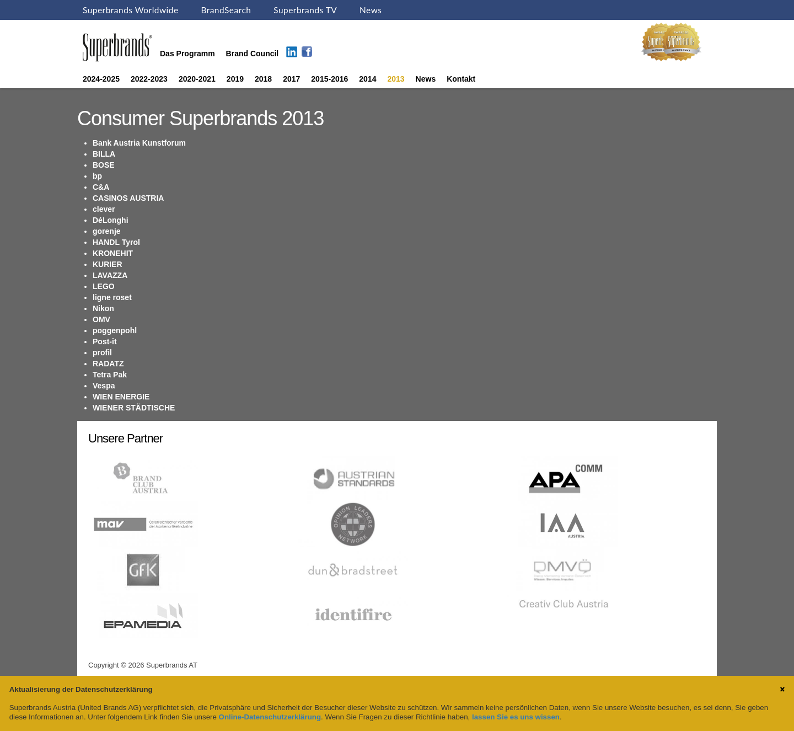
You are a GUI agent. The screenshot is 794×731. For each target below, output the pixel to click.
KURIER (107, 264)
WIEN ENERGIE (121, 396)
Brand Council (252, 53)
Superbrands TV (305, 10)
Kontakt (461, 78)
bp (97, 176)
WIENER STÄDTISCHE (134, 407)
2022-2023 (149, 78)
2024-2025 (101, 78)
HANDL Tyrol (116, 242)
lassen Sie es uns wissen (516, 717)
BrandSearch (226, 10)
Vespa (104, 385)
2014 (367, 78)
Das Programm (187, 53)
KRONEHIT (113, 253)
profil (102, 352)
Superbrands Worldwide (131, 10)
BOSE (104, 165)
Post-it (105, 341)
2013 (395, 78)
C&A (101, 187)
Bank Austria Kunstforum (139, 142)
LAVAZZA (110, 275)
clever (104, 209)
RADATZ (108, 363)
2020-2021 (197, 78)
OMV (101, 319)
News (371, 10)
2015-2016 (329, 78)
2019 (235, 78)
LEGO (104, 286)
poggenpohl (115, 330)
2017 (291, 78)
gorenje (107, 231)
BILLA (104, 154)
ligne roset (112, 297)
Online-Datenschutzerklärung (270, 717)
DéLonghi (110, 220)
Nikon (103, 308)
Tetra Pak (110, 374)
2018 (263, 78)
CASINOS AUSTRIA (128, 198)
